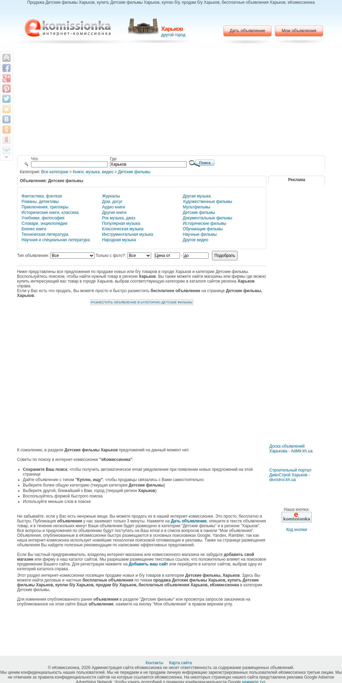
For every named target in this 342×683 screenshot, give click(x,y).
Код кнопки (296, 529)
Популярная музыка (121, 223)
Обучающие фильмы (203, 229)
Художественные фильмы (207, 201)
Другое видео (195, 239)
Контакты (155, 662)
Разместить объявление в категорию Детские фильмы (142, 302)
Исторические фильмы (204, 223)
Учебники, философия (43, 218)
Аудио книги (113, 207)
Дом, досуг (112, 201)
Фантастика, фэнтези (42, 196)
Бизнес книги (34, 229)
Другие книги (114, 212)
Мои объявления (299, 30)
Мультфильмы (196, 207)
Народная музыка (119, 239)
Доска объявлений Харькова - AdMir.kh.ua (291, 448)
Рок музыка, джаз (118, 218)
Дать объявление (248, 30)
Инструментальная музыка (127, 234)
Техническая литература (45, 234)
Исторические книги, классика (50, 212)
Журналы (111, 196)
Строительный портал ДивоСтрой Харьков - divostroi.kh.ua (290, 475)
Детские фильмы (134, 171)
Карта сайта (181, 662)
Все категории (54, 171)
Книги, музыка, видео (93, 171)
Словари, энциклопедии (44, 223)
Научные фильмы (199, 234)
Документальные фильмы (207, 218)
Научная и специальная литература (56, 239)
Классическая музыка (122, 229)
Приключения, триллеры (45, 207)
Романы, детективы (40, 201)
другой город (173, 34)
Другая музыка (197, 196)
